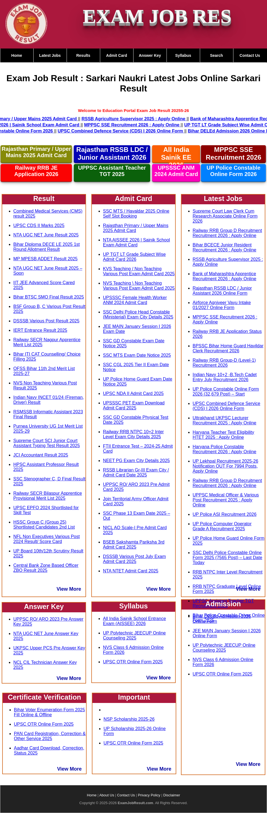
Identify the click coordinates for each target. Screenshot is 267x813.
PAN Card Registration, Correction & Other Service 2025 (49, 736)
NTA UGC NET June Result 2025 (46, 235)
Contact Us (250, 55)
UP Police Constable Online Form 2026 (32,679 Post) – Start (226, 391)
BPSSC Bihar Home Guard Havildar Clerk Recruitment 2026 (228, 348)
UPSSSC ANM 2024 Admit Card (176, 171)
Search (216, 55)
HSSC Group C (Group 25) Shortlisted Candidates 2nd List (44, 524)
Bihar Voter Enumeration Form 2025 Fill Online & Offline (49, 712)
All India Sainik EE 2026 (176, 157)
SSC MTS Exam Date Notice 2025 (137, 355)
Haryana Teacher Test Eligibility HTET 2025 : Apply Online (223, 435)
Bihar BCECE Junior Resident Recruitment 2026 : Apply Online (224, 247)
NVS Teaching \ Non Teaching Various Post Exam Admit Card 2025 (139, 285)
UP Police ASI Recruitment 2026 (224, 514)
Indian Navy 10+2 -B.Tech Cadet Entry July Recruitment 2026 (225, 377)
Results (83, 55)
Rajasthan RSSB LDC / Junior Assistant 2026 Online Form (222, 290)
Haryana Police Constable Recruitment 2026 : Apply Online (224, 449)
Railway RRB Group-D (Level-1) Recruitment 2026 (224, 363)
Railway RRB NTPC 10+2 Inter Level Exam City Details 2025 (133, 434)
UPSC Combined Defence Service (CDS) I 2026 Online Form (226, 406)
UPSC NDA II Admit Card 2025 (133, 393)
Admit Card (116, 55)
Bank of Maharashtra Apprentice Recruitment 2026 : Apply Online (224, 276)
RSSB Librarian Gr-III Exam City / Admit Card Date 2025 (136, 472)
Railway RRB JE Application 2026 (36, 171)
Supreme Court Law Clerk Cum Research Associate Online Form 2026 (225, 216)
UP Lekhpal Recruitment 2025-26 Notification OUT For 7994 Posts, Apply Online (225, 466)
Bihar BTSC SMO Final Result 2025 (48, 297)
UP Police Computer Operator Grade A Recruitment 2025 (222, 526)
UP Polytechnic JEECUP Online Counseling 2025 (134, 635)
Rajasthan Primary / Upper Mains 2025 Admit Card (36, 152)
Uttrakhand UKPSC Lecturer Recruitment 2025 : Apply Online (224, 420)
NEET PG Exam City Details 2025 (136, 460)
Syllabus (183, 55)
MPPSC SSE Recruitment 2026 (233, 153)
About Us (106, 795)
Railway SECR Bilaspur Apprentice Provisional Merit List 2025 (47, 496)
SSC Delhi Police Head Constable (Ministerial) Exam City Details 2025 (138, 314)
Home (16, 55)
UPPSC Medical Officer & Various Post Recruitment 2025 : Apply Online (226, 500)
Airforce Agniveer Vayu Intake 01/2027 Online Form (222, 305)
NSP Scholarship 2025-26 (129, 719)
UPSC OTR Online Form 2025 (44, 724)
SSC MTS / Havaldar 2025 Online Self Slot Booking (136, 213)
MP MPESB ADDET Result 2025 (45, 258)
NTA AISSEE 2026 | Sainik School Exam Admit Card (136, 242)
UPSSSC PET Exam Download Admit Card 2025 (134, 405)
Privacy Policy (149, 795)
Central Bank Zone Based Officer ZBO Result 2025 (46, 568)
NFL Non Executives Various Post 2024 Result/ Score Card (46, 539)
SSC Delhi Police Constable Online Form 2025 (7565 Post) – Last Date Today (227, 557)
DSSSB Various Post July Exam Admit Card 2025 (134, 559)
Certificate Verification (44, 697)
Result (43, 198)
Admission (223, 604)
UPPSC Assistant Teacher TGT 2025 (112, 171)
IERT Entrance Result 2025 (40, 330)
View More (69, 589)
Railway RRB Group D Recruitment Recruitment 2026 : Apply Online (227, 233)
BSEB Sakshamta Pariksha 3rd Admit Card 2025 (133, 544)
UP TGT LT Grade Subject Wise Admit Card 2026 (134, 257)
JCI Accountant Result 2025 (40, 455)
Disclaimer (171, 795)
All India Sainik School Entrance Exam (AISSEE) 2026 (134, 621)
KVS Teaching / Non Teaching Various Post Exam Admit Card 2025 (139, 271)
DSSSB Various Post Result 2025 (46, 320)
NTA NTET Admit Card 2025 (130, 571)
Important (134, 697)
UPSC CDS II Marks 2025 (38, 225)
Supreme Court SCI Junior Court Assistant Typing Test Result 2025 (46, 443)
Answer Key (150, 55)
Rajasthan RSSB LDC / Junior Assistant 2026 (112, 153)
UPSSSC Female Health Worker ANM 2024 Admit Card (135, 300)
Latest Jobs (50, 55)
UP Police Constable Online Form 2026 (233, 171)
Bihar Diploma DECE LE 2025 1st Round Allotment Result (46, 247)
